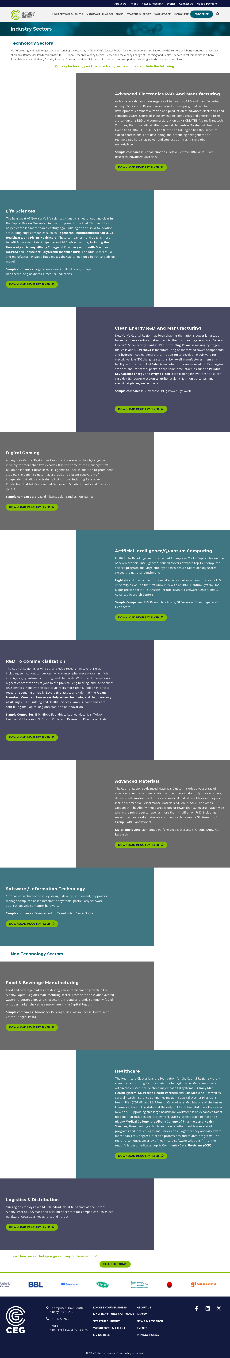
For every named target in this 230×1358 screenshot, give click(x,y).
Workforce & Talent (109, 1328)
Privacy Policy (148, 1334)
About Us (120, 3)
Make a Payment (207, 3)
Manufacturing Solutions (104, 14)
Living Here (181, 14)
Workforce (162, 14)
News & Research (152, 3)
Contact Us (186, 3)
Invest (134, 3)
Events (171, 3)
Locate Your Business (67, 14)
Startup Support (139, 14)
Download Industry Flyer (141, 167)
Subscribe (202, 14)
